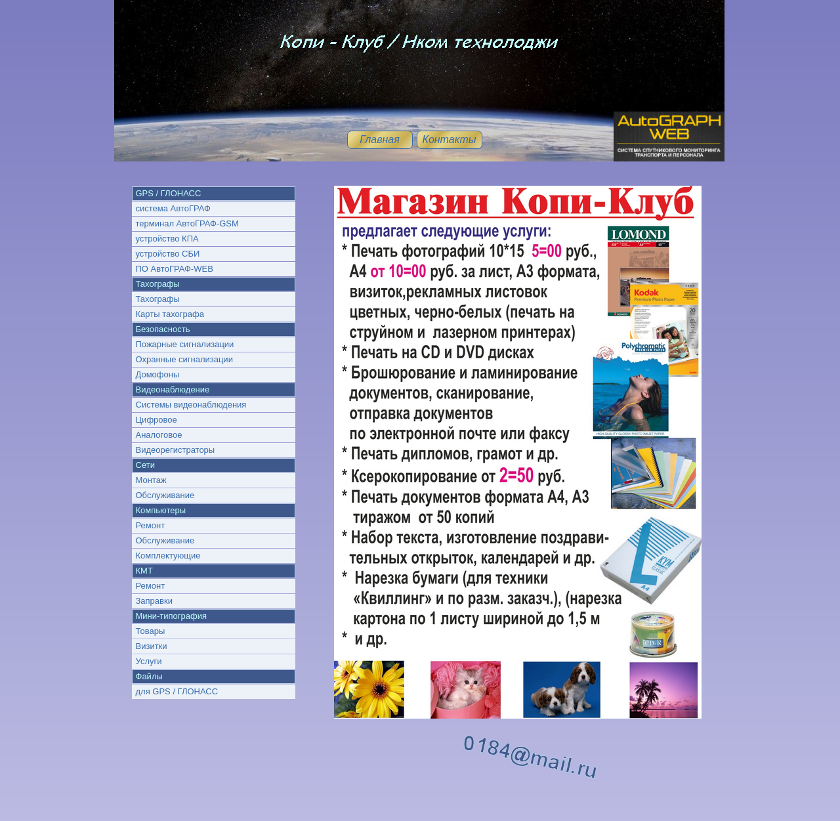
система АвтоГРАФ (173, 208)
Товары (150, 631)
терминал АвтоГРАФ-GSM (187, 223)
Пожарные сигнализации (185, 344)
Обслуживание (165, 495)
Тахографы (158, 284)
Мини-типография (171, 616)
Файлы (149, 676)
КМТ (144, 571)
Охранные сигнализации (184, 359)
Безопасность (163, 329)
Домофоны (158, 374)
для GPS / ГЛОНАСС (177, 691)
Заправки (154, 601)
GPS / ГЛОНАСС (168, 193)
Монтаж (151, 480)
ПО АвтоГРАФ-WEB (174, 269)
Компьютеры (161, 510)
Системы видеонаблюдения (191, 405)
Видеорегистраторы (175, 450)
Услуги (149, 661)
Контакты (449, 139)
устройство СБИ (168, 254)
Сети (145, 465)
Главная (380, 139)
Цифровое (156, 420)
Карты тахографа (170, 314)
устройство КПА (167, 238)
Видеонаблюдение (173, 389)
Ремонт (150, 525)
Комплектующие (168, 555)
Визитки (151, 646)
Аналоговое (159, 435)
